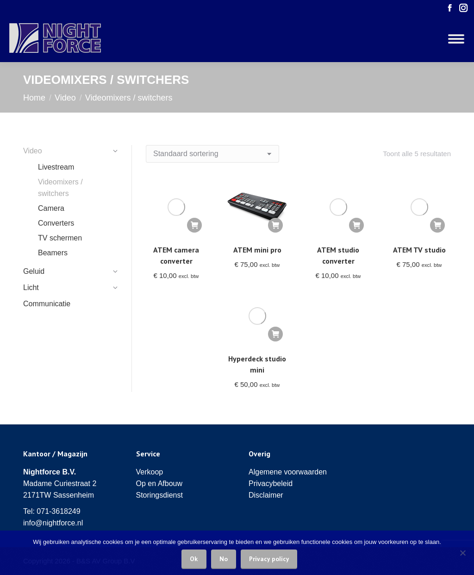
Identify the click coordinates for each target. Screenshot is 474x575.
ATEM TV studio (419, 249)
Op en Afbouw (159, 483)
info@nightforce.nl (53, 523)
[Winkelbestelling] (212, 154)
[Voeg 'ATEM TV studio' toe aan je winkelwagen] (437, 225)
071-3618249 (58, 511)
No (223, 559)
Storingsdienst (159, 495)
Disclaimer (266, 495)
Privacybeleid (271, 483)
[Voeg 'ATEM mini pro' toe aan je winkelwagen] (275, 225)
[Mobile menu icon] (456, 38)
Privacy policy (269, 559)
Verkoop (149, 472)
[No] (462, 552)
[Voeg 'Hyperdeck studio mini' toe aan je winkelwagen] (275, 334)
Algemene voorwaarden (288, 472)
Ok (194, 559)
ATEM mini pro (257, 249)
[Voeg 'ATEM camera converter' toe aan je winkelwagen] (194, 225)
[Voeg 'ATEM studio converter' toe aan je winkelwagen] (356, 225)
